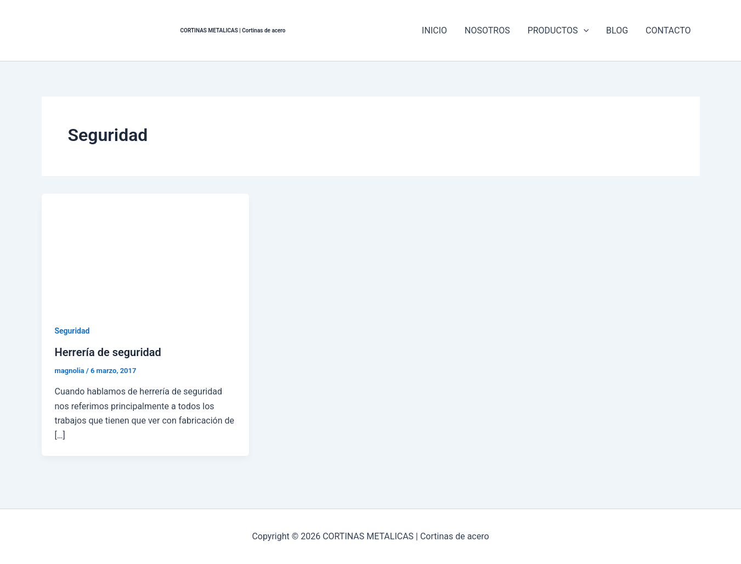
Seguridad (72, 330)
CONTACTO (668, 30)
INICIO (434, 30)
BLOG (617, 30)
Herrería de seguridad (108, 352)
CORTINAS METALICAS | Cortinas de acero (233, 30)
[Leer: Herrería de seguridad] (146, 251)
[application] (583, 31)
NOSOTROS (487, 30)
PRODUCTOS (558, 31)
